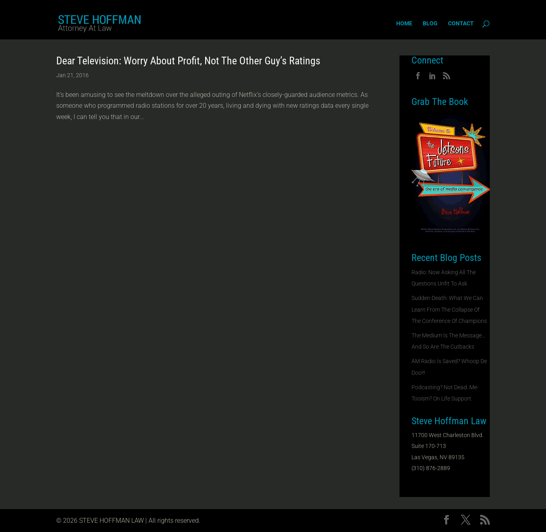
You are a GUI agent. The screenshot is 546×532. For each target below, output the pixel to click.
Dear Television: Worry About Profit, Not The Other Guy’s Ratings (188, 61)
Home (404, 24)
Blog (430, 24)
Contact (461, 24)
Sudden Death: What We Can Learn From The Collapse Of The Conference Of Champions (449, 309)
